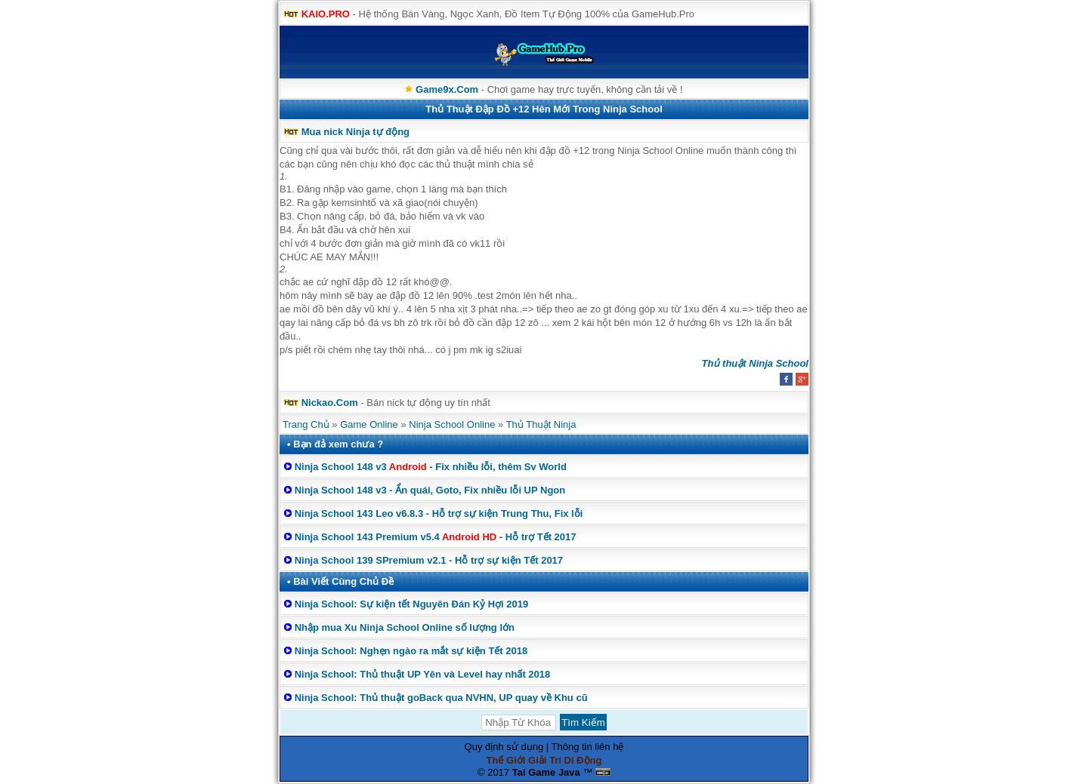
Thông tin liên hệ (588, 746)
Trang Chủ (306, 424)
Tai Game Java (546, 772)
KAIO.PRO (325, 14)
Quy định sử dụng (504, 746)
